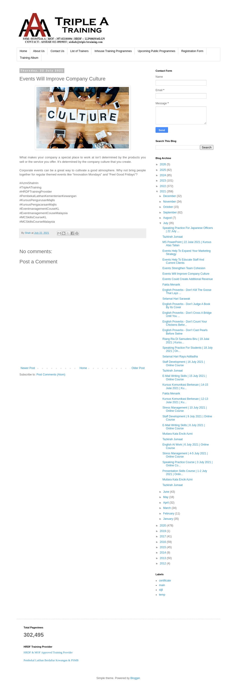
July (166, 223)
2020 (163, 525)
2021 (163, 191)
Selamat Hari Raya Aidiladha (180, 356)
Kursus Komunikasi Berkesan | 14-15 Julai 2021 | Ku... (185, 386)
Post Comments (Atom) (50, 374)
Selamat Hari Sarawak (176, 298)
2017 (163, 536)
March (167, 508)
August (168, 217)
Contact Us (57, 51)
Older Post (138, 368)
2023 (163, 180)
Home (23, 51)
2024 (163, 175)
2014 (163, 552)
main (162, 585)
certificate (165, 580)
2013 (163, 558)
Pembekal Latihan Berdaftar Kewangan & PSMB (51, 660)
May (166, 497)
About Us (38, 51)
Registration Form (192, 51)
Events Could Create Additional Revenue (187, 279)
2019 (163, 531)
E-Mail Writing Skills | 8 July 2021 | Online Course (183, 427)
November (170, 201)
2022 (163, 186)
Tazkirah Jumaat (172, 236)
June (166, 491)
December (170, 196)
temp (162, 594)
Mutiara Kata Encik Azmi (177, 433)
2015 (163, 547)
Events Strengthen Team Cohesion (183, 268)
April (166, 502)
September (170, 212)
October (168, 207)
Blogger (135, 678)
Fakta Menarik (171, 284)
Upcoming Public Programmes (156, 51)
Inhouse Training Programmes (113, 51)
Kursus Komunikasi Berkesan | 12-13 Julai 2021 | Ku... (185, 400)
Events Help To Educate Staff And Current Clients (183, 261)
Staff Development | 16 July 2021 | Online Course (183, 363)
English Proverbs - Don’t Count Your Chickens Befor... (184, 323)
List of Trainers (79, 51)
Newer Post (28, 368)
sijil (161, 589)
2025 (163, 170)
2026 (163, 164)
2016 (163, 542)
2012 (163, 563)
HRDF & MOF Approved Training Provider (48, 652)
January (168, 518)
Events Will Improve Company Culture (185, 273)
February (169, 513)
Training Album (29, 57)
